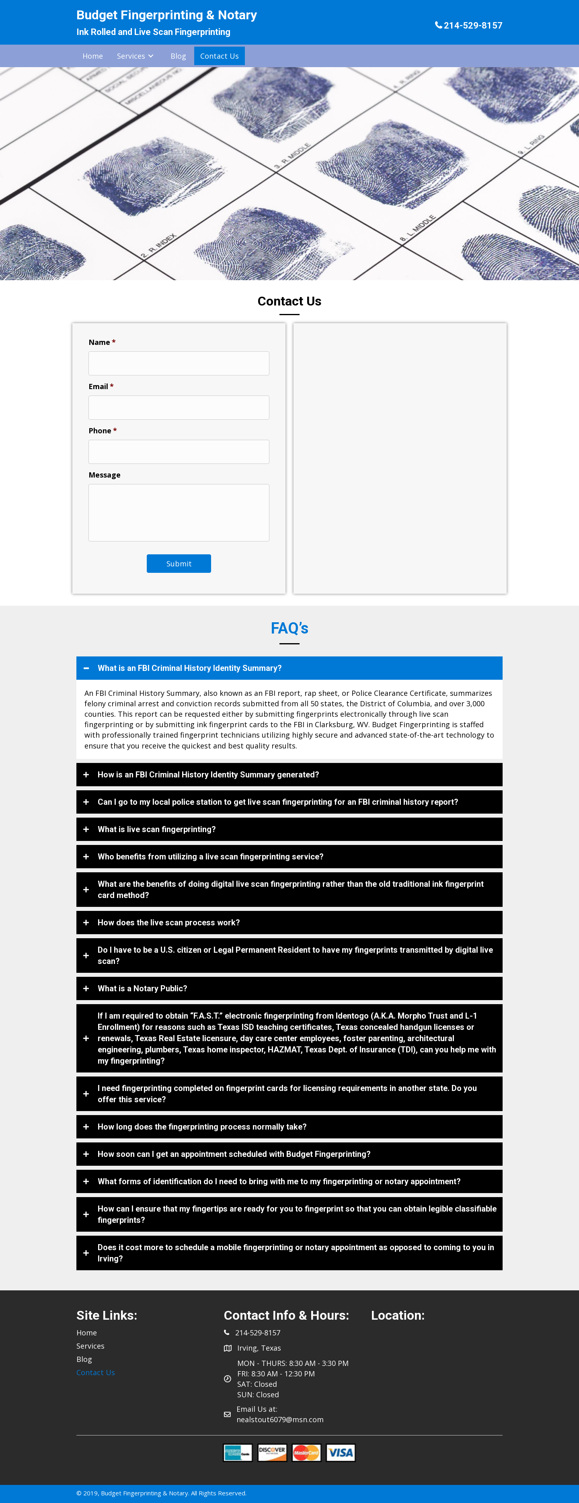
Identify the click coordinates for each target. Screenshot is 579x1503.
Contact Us (95, 1371)
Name (102, 342)
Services (90, 1344)
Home (86, 1331)
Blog (84, 1357)
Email (101, 384)
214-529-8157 (473, 26)
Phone (102, 426)
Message (104, 469)
